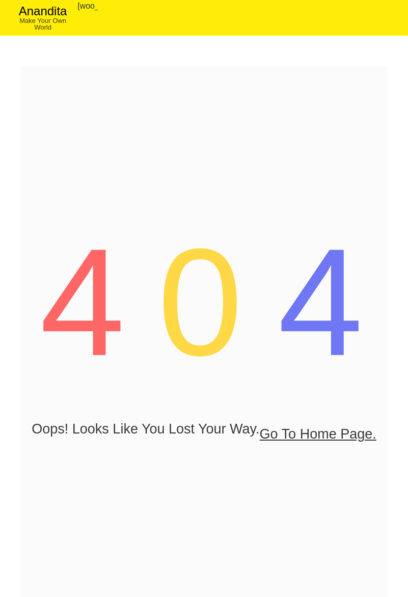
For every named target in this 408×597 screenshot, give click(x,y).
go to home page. (204, 446)
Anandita (43, 11)
